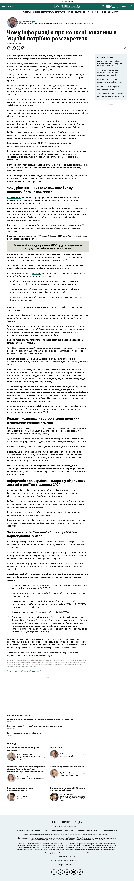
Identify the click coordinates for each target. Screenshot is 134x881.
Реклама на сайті (23, 830)
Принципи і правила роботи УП (105, 830)
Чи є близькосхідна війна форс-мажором (23, 748)
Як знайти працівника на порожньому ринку (20, 789)
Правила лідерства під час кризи (67, 766)
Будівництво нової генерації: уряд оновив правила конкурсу (34, 726)
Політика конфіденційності (51, 830)
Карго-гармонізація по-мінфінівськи (24, 733)
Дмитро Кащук (27, 21)
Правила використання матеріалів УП (78, 830)
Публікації (27, 12)
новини (18, 12)
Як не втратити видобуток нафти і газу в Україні (109, 88)
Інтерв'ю (89, 12)
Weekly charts (113, 12)
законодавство (14, 671)
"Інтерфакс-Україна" (75, 838)
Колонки (36, 12)
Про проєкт (35, 830)
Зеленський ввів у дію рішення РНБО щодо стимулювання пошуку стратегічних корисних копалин (48, 247)
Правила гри (60, 12)
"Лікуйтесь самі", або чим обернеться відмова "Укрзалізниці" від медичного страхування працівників (26, 769)
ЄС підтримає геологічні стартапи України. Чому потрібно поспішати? (107, 72)
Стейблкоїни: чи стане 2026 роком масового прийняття (67, 789)
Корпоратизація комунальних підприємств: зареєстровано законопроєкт (40, 719)
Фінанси (69, 12)
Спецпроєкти (79, 12)
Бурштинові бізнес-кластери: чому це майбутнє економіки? (110, 95)
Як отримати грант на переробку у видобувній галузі (111, 81)
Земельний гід (100, 12)
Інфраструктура (47, 12)
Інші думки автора (105, 57)
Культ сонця (56, 747)
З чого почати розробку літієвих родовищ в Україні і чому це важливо (110, 63)
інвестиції (35, 671)
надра (26, 671)
